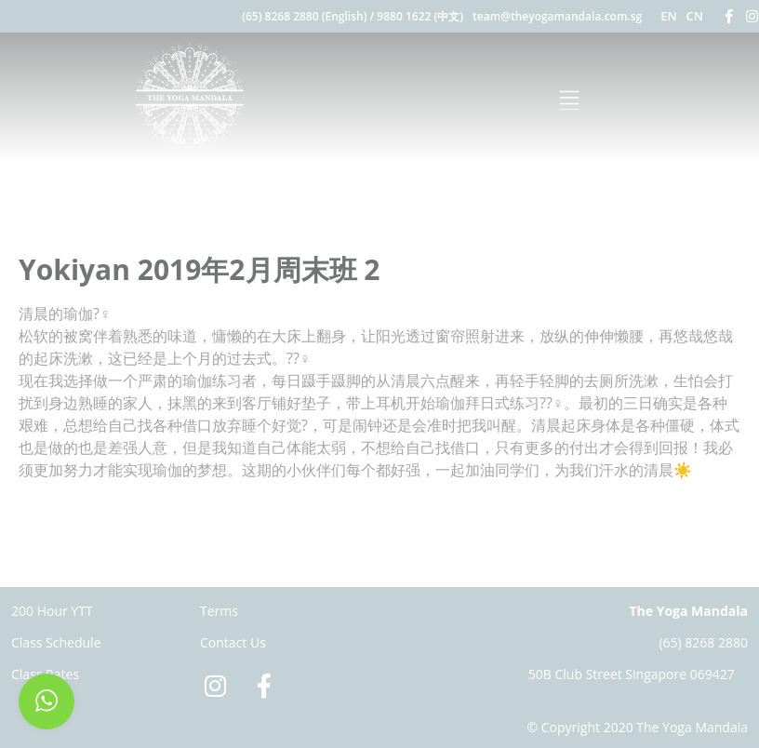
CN (694, 15)
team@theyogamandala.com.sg (557, 16)
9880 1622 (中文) (420, 16)
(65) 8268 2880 (703, 642)
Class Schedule (56, 642)
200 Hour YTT (52, 611)
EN (668, 15)
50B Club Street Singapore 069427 (631, 674)
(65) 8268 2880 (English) (304, 16)
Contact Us (233, 642)
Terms (219, 611)
